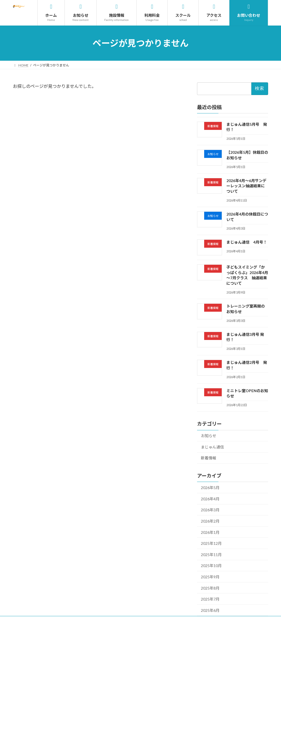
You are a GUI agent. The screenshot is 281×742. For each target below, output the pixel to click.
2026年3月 (210, 510)
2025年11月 (211, 554)
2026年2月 (210, 521)
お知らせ (208, 435)
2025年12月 (211, 543)
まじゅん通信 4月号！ (246, 242)
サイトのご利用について (60, 621)
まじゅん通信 (212, 447)
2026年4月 (210, 498)
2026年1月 (210, 532)
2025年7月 (210, 599)
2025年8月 (210, 588)
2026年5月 (210, 487)
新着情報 (208, 458)
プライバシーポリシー (105, 621)
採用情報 (24, 621)
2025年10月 (211, 566)
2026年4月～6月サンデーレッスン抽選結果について (246, 186)
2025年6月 (210, 610)
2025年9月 (210, 576)
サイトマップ (142, 621)
